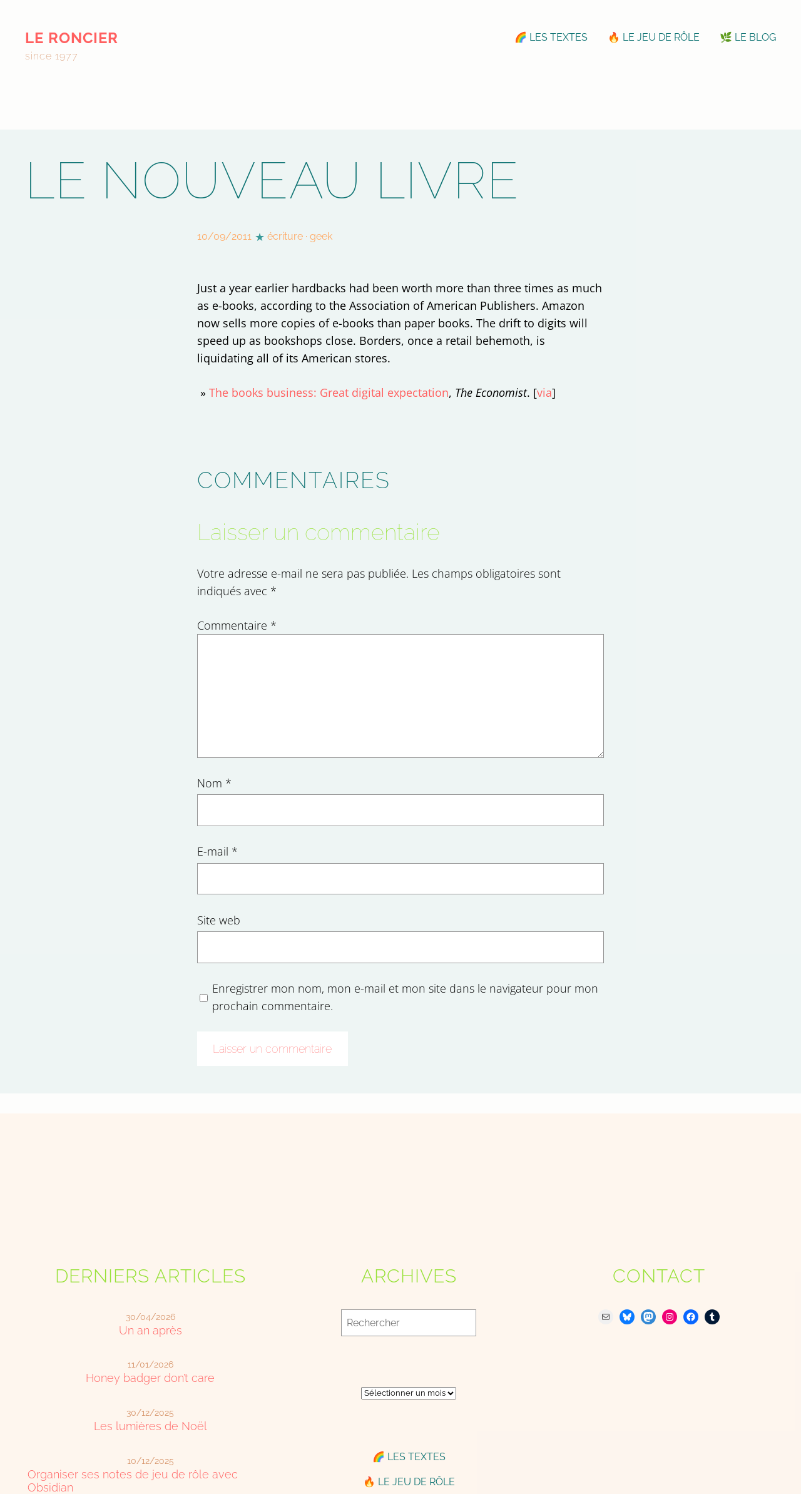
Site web (218, 920)
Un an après (150, 1330)
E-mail (217, 851)
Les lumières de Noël (150, 1426)
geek (321, 236)
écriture (285, 236)
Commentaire (237, 625)
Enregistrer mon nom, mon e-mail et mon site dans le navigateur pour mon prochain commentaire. (405, 997)
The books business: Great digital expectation (329, 392)
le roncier (71, 38)
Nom (214, 782)
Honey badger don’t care (150, 1377)
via (544, 392)
